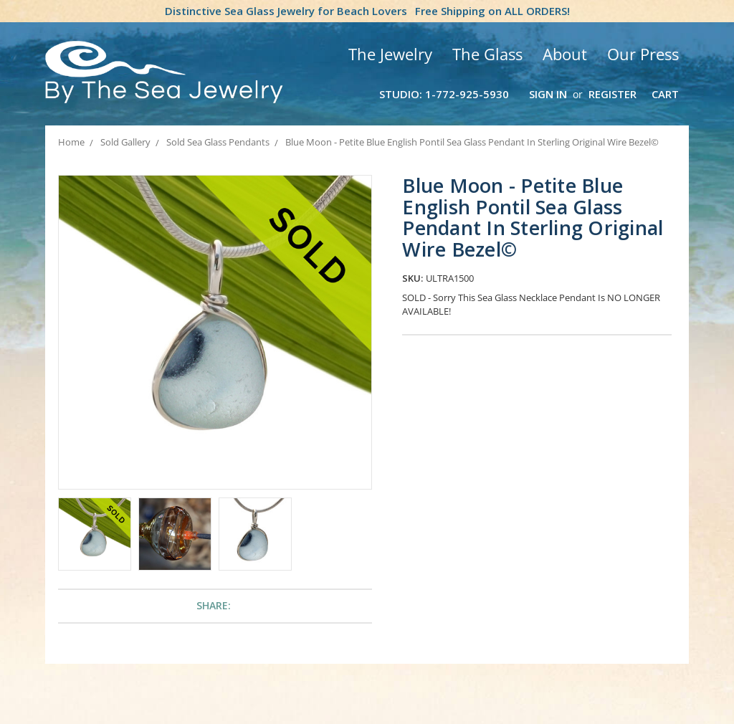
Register (612, 94)
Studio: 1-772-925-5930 (444, 94)
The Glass (487, 54)
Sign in (548, 94)
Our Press (643, 54)
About (565, 54)
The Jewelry (390, 54)
